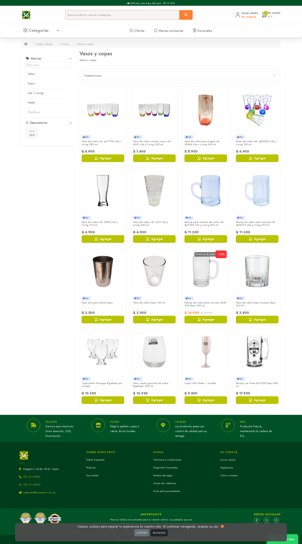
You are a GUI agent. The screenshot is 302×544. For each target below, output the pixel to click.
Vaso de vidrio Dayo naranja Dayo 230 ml (255, 304)
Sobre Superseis (95, 460)
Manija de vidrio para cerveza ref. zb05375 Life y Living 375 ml (256, 223)
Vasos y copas (85, 44)
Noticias (91, 467)
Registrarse (226, 467)
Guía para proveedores (166, 491)
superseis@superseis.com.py (39, 492)
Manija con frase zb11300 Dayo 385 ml (257, 384)
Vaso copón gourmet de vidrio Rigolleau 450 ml (150, 384)
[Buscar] (186, 15)
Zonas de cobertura (164, 483)
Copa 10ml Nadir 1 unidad (200, 383)
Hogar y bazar (44, 44)
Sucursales (202, 31)
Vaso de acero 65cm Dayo (97, 302)
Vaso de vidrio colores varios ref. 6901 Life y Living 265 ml (152, 142)
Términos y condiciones (167, 460)
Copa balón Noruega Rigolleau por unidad (102, 384)
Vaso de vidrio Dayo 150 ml (149, 302)
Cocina (64, 44)
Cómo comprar (229, 475)
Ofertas (137, 31)
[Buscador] (122, 15)
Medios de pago (162, 475)
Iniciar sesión (227, 460)
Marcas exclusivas (168, 31)
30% (32, 133)
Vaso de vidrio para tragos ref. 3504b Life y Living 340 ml (202, 142)
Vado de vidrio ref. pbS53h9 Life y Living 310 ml (256, 142)
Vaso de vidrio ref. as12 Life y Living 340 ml (150, 223)
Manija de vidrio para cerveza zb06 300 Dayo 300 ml (205, 304)
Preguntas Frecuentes (165, 467)
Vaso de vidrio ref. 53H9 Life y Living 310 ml (100, 223)
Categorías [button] (41, 30)
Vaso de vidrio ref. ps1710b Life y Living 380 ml (101, 142)
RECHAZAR (159, 533)
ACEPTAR (142, 533)
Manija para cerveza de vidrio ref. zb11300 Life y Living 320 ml (204, 223)
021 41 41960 (31, 477)
